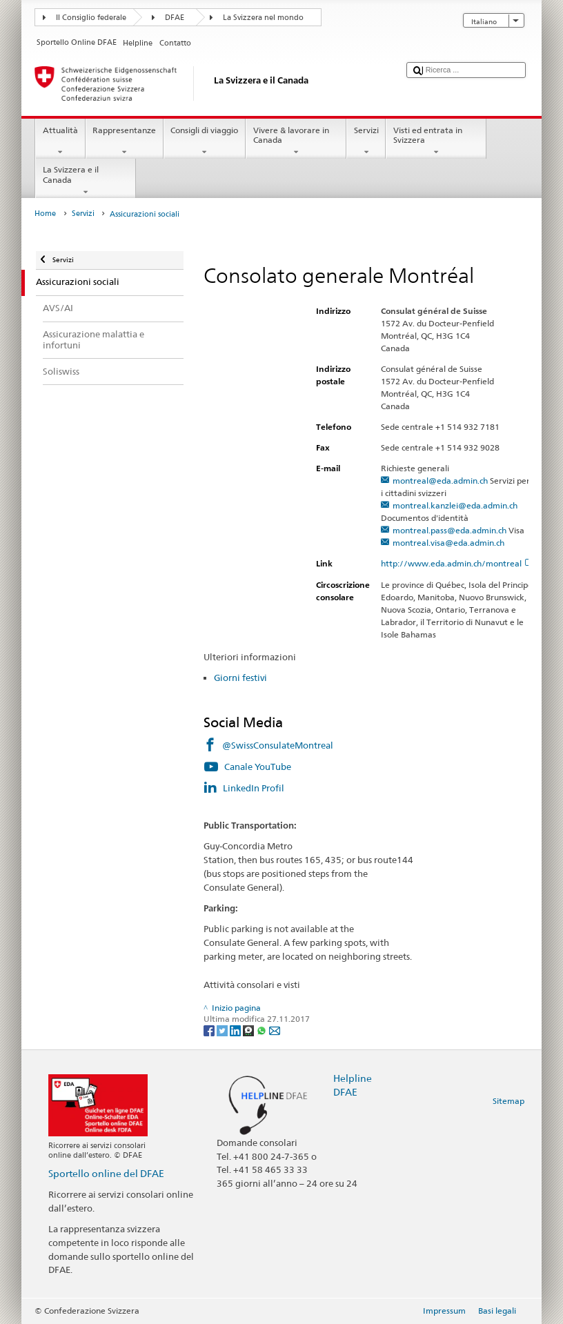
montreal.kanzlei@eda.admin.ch (455, 505)
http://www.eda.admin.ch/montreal (457, 563)
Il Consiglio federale (91, 17)
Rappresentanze (124, 141)
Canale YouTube (257, 766)
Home (45, 213)
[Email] (274, 1030)
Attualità (60, 141)
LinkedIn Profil (253, 787)
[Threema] (249, 1030)
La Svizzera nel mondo (263, 17)
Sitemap (508, 1101)
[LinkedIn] (236, 1030)
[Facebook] (210, 1030)
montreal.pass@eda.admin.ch (449, 530)
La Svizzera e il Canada (85, 180)
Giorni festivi (240, 677)
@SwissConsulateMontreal (277, 745)
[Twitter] (223, 1030)
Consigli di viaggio (204, 141)
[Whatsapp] (262, 1030)
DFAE (174, 17)
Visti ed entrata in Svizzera (436, 141)
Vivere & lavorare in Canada (296, 141)
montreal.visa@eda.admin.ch (448, 542)
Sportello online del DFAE (106, 1173)
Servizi (366, 141)
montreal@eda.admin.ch (440, 480)
